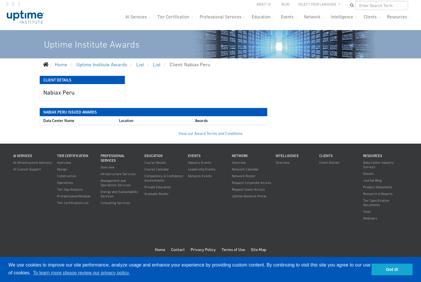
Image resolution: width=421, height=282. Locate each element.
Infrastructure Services (118, 174)
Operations (65, 183)
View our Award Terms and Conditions (211, 133)
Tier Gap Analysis (70, 189)
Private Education (157, 187)
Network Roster (244, 176)
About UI (263, 4)
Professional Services (220, 16)
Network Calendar (245, 169)
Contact (178, 249)
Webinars (370, 218)
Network (312, 16)
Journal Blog (372, 180)
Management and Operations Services (116, 183)
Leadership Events (201, 169)
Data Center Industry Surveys (378, 165)
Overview (64, 163)
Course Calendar (156, 169)
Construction (66, 176)
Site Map (258, 249)
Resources (397, 16)
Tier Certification (173, 16)
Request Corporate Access (251, 183)
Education (261, 16)
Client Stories (329, 163)
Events (287, 16)
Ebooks (368, 174)
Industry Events (199, 163)
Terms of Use (233, 249)
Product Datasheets (377, 187)
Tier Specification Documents (376, 203)
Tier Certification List (73, 203)
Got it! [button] (392, 269)
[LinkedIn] (19, 4)
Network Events (200, 176)
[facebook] (7, 4)
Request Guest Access (248, 189)
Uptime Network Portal (249, 196)
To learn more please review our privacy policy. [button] (81, 272)
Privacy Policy (203, 249)
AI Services (136, 16)
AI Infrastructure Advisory (32, 163)
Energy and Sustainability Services (119, 194)
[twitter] (13, 4)
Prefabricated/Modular (74, 196)
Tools (367, 212)
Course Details (155, 163)
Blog (285, 4)
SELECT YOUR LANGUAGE (317, 4)
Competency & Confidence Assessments (163, 178)
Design (62, 169)
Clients (370, 16)
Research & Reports (378, 194)
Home (160, 249)
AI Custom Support (27, 169)
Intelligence (342, 16)
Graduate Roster (156, 194)
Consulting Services (115, 203)
